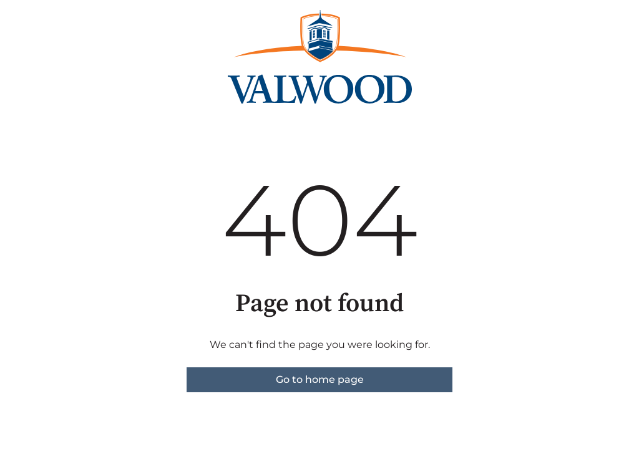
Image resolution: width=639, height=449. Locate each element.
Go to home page (320, 379)
